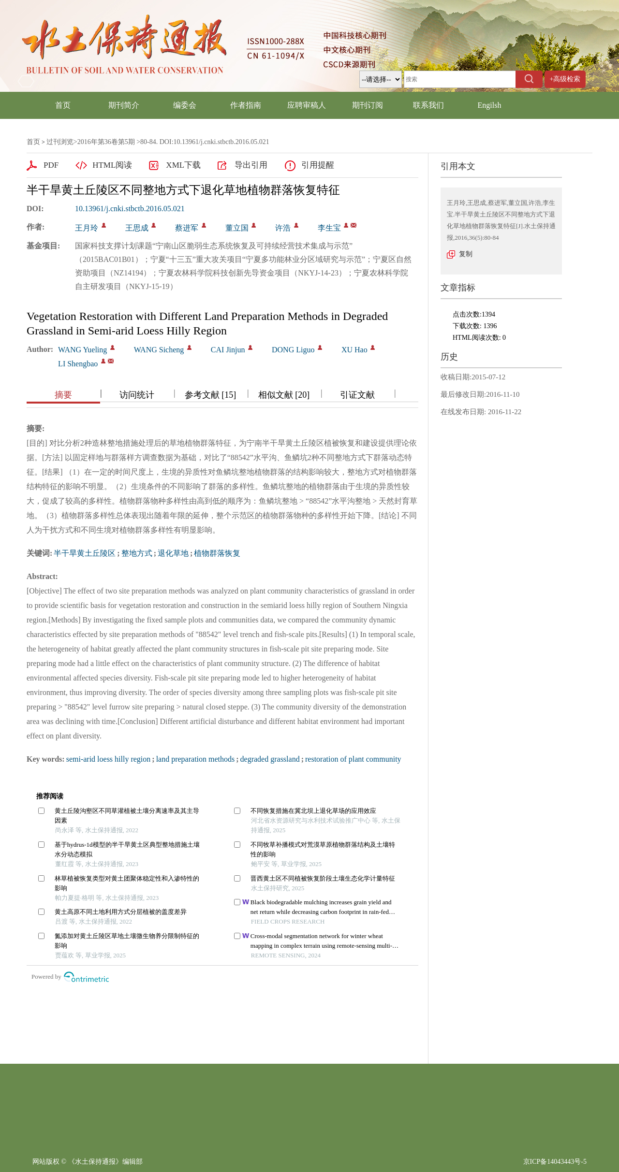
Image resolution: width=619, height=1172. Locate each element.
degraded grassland (270, 759)
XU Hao (354, 350)
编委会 (184, 105)
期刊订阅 (367, 105)
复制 (465, 254)
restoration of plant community (353, 759)
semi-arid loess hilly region (108, 759)
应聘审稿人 (306, 105)
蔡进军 (186, 228)
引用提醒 (317, 165)
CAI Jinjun (228, 350)
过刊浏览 (60, 141)
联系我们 (428, 105)
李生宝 (329, 228)
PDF (51, 165)
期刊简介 (123, 105)
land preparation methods (195, 759)
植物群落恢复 (217, 553)
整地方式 (136, 553)
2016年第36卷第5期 (106, 141)
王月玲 (86, 228)
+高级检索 (565, 79)
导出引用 (251, 165)
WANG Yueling (82, 350)
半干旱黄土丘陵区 (85, 553)
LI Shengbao (78, 364)
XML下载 (183, 165)
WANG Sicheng (159, 350)
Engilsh (489, 105)
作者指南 (245, 105)
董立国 (237, 228)
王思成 (136, 228)
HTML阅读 (112, 165)
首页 (63, 105)
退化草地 (173, 553)
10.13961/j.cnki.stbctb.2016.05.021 (130, 208)
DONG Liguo (293, 350)
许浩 (283, 228)
